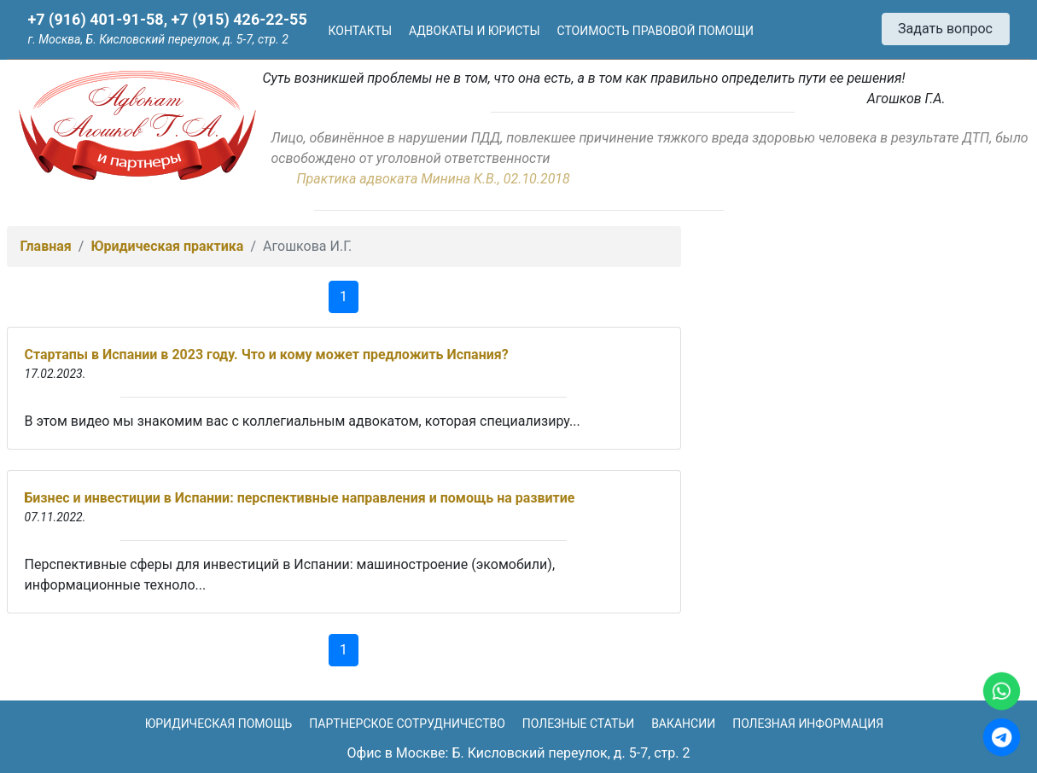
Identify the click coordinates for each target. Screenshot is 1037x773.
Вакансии (683, 723)
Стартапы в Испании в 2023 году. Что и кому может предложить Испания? (267, 354)
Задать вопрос (945, 28)
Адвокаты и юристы (474, 31)
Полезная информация (807, 723)
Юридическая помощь (219, 723)
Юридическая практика (166, 246)
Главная (46, 246)
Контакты (361, 31)
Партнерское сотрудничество (407, 723)
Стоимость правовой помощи (655, 31)
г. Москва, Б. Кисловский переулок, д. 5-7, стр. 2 (158, 39)
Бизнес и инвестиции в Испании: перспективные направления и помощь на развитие (300, 498)
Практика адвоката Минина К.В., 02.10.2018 (433, 179)
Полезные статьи (578, 723)
